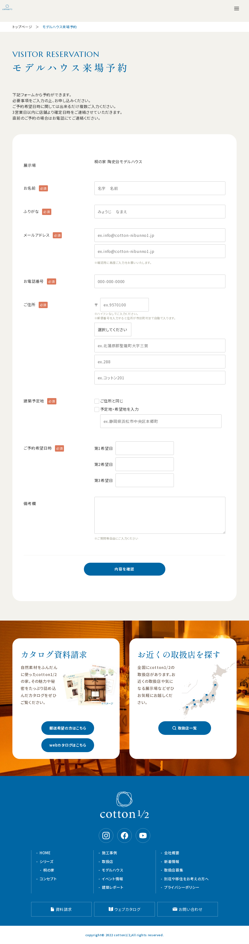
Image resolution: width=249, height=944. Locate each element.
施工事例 (109, 852)
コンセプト (48, 878)
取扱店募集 (173, 870)
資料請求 (64, 909)
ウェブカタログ (127, 909)
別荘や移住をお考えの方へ (186, 878)
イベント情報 (112, 878)
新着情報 (171, 861)
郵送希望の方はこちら (67, 727)
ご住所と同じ (111, 401)
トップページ (22, 26)
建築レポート (113, 887)
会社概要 (171, 852)
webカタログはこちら (67, 745)
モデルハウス (112, 870)
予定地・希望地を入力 (161, 417)
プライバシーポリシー (182, 887)
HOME (45, 852)
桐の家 (48, 870)
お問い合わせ (191, 909)
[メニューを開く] (236, 8)
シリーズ (46, 861)
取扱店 (107, 861)
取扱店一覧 (187, 727)
